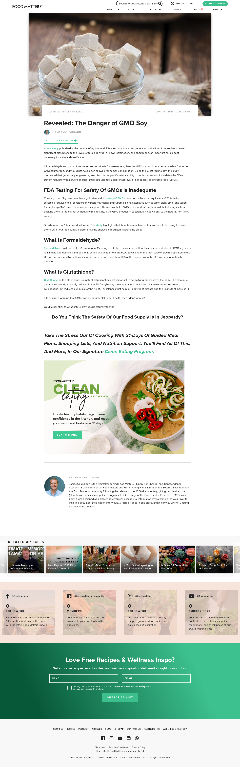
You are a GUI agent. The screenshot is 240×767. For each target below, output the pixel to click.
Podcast (155, 9)
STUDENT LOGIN (182, 3)
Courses (111, 9)
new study (52, 148)
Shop (198, 9)
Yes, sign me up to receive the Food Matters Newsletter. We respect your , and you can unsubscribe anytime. (112, 687)
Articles (97, 729)
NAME (55, 678)
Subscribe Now (120, 697)
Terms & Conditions (118, 747)
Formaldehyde (52, 248)
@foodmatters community (89, 596)
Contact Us (134, 729)
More (216, 9)
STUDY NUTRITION (215, 3)
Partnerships (152, 729)
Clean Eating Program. (129, 351)
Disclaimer (100, 747)
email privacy (145, 686)
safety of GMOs (115, 198)
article (54, 111)
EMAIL (129, 678)
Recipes (133, 9)
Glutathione (51, 280)
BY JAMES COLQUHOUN (84, 477)
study (99, 225)
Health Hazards (72, 111)
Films (177, 9)
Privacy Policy (138, 747)
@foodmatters (20, 596)
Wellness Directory (175, 729)
